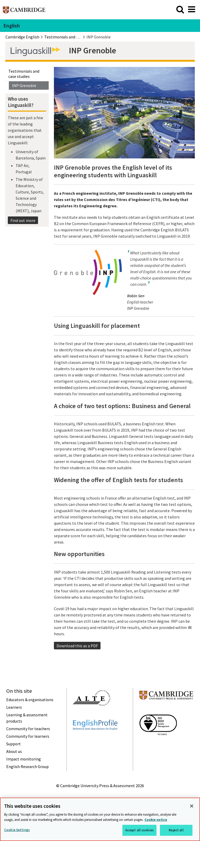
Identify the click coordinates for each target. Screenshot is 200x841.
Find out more (22, 220)
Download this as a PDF (77, 645)
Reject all (176, 830)
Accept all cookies (139, 830)
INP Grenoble (24, 85)
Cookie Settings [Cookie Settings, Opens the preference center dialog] (17, 830)
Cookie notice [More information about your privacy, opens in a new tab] (156, 819)
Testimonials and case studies (23, 73)
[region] (100, 819)
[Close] (191, 806)
